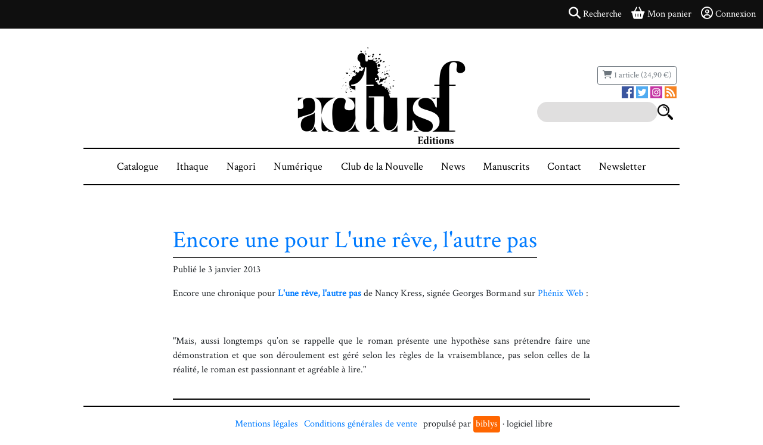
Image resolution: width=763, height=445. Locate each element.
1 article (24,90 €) (637, 75)
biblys (487, 424)
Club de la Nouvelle (382, 166)
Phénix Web (561, 293)
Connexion (728, 13)
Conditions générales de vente (360, 424)
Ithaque (192, 166)
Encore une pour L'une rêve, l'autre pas (355, 240)
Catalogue (138, 166)
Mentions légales (266, 424)
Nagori (241, 166)
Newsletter (622, 166)
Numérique (298, 166)
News (453, 166)
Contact (564, 166)
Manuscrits (506, 166)
